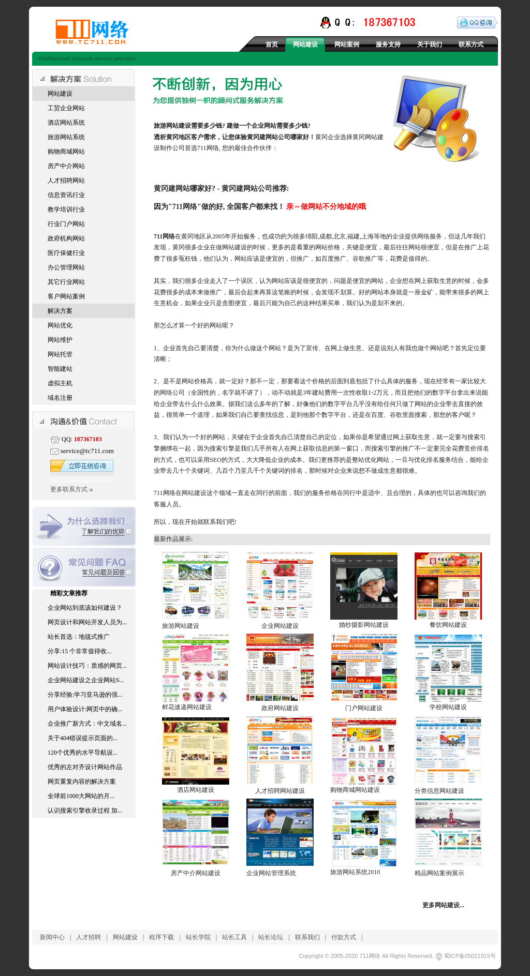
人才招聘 (88, 937)
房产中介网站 (66, 166)
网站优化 (60, 325)
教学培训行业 (66, 209)
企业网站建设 (280, 625)
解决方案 (60, 310)
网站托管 (60, 354)
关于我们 (429, 44)
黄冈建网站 (172, 188)
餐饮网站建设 (448, 624)
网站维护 (60, 339)
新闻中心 (52, 937)
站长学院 (198, 937)
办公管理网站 (66, 267)
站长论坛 (270, 937)
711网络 (184, 206)
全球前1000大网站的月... (81, 796)
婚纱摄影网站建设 (364, 624)
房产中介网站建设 (195, 873)
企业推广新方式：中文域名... (87, 723)
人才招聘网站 (66, 180)
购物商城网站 (66, 151)
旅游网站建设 (180, 625)
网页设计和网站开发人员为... (87, 622)
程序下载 (161, 937)
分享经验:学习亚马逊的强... (85, 694)
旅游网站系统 (66, 137)
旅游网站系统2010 (355, 872)
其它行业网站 (66, 282)
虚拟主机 (60, 383)
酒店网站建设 (195, 789)
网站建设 (305, 44)
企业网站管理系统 (271, 873)
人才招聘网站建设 (280, 790)
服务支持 (388, 44)
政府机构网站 (66, 238)
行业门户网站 (66, 224)
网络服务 (429, 236)
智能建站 (60, 368)
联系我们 (307, 937)
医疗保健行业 (66, 253)
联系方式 (471, 44)
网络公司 (172, 392)
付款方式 (343, 937)
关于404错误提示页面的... (82, 738)
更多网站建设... (443, 905)
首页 (272, 44)
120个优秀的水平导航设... (82, 752)
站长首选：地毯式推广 (79, 636)
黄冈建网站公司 (268, 137)
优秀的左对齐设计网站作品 (85, 767)
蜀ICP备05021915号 (470, 956)
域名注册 (60, 397)
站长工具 (234, 937)
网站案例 (346, 44)
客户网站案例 (66, 296)
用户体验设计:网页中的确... (85, 709)
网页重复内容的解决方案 (82, 781)
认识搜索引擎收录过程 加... (85, 810)
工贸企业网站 (66, 108)
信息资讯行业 (66, 195)
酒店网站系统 (66, 122)
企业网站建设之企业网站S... (86, 680)
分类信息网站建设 (439, 790)
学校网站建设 (448, 707)
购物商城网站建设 (355, 789)
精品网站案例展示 (439, 873)
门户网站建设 (363, 708)
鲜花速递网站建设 (187, 707)
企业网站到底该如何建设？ (85, 607)
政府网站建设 (280, 708)
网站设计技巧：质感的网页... (87, 665)
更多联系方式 (71, 489)
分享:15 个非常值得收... (79, 651)
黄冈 (172, 137)
